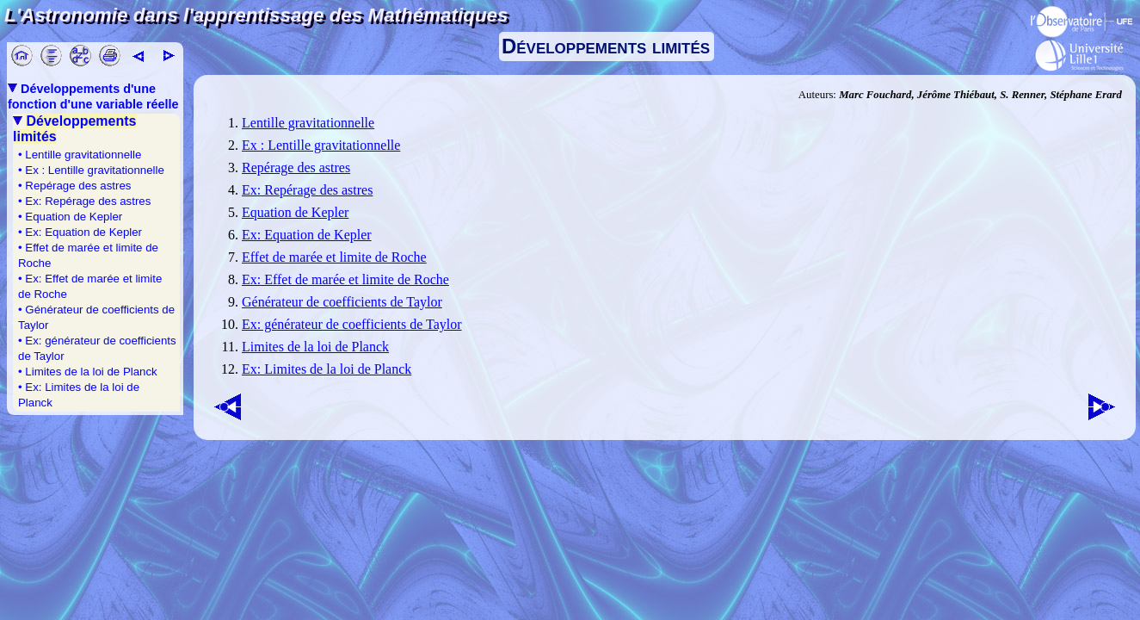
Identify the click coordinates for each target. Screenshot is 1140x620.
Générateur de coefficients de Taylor (342, 301)
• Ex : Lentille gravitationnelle (91, 170)
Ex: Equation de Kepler (307, 234)
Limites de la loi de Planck (315, 346)
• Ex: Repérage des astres (84, 201)
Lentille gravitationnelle (308, 122)
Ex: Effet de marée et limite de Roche (345, 279)
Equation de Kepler (295, 212)
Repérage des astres (296, 167)
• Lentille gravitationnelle (79, 154)
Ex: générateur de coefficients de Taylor (352, 324)
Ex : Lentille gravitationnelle (321, 145)
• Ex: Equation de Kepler (80, 232)
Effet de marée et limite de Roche (334, 257)
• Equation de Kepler (70, 216)
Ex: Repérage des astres (307, 190)
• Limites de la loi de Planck (87, 371)
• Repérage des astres (74, 185)
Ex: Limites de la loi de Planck (326, 369)
